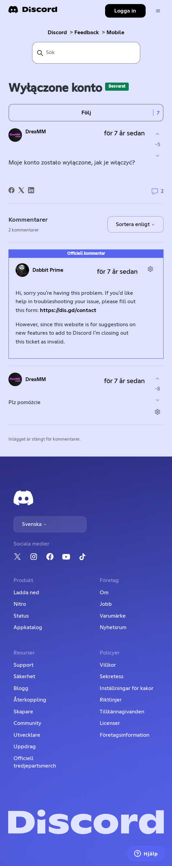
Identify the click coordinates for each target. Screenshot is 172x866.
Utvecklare (27, 735)
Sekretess (111, 676)
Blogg (21, 688)
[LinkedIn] (31, 190)
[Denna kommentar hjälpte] (158, 378)
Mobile (115, 32)
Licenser (110, 723)
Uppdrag (25, 746)
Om (104, 592)
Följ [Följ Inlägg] (86, 112)
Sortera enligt (135, 224)
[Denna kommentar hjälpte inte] (158, 400)
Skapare (23, 711)
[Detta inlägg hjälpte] (158, 134)
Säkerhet (24, 676)
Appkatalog (28, 627)
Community (27, 723)
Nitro (20, 604)
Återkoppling (30, 700)
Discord (57, 32)
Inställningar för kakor (126, 688)
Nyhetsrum (113, 627)
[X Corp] (21, 190)
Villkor (108, 665)
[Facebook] (11, 190)
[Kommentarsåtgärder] (150, 269)
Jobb (106, 604)
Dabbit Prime (47, 270)
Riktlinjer (111, 700)
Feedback (86, 32)
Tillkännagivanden (122, 711)
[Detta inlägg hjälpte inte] (158, 155)
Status (21, 616)
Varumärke (113, 616)
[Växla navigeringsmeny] (158, 11)
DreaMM (35, 131)
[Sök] (86, 53)
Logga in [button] (125, 11)
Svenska (34, 524)
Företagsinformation (124, 735)
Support (23, 665)
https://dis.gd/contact (68, 310)
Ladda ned (26, 592)
